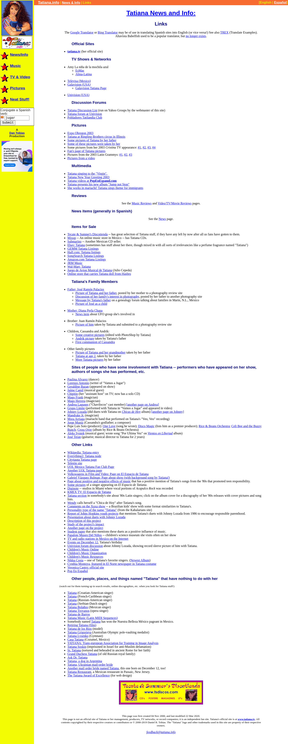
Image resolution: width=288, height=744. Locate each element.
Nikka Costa (75, 560)
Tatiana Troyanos (78, 610)
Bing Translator (108, 32)
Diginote (73, 488)
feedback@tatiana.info (161, 732)
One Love (109, 426)
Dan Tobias (17, 133)
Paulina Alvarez (77, 379)
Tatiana (72, 592)
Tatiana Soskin (76, 646)
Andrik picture (84, 338)
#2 (144, 147)
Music (10, 66)
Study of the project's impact (85, 524)
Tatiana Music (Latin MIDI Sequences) (92, 618)
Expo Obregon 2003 (80, 133)
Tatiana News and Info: (161, 13)
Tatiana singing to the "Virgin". (87, 173)
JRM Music (74, 263)
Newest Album (140, 560)
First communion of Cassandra (95, 342)
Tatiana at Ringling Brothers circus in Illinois (96, 136)
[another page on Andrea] (142, 404)
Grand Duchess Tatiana (82, 654)
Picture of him (84, 324)
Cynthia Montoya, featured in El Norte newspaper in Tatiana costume (111, 564)
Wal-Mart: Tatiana (79, 266)
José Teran (74, 437)
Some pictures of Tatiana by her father (91, 140)
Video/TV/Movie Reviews (174, 203)
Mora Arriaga (76, 419)
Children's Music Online (83, 549)
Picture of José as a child (91, 303)
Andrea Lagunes (77, 404)
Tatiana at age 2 (85, 356)
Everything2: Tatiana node (84, 456)
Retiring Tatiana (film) (81, 625)
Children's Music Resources (85, 556)
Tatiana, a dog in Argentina (84, 661)
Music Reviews (142, 203)
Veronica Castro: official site (85, 567)
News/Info (14, 55)
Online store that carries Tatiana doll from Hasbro (99, 273)
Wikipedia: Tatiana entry (83, 452)
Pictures (12, 88)
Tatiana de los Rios (79, 628)
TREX (224, 32)
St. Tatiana (74, 650)
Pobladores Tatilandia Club (84, 117)
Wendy (71, 502)
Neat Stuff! (14, 99)
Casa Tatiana (75, 639)
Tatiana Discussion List (82, 110)
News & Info (71, 2)
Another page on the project (85, 528)
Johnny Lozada (77, 411)
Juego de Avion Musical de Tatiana (89, 270)
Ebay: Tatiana (76, 245)
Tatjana (72, 603)
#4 (153, 147)
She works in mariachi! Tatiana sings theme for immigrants (105, 188)
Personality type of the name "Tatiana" (92, 510)
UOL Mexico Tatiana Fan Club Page (90, 467)
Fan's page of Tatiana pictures (86, 151)
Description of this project (84, 520)
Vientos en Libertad (160, 433)
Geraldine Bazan (78, 386)
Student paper (76, 531)
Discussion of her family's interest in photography (107, 296)
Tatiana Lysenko (77, 636)
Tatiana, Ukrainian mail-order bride (90, 664)
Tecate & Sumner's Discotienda (87, 234)
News (162, 219)
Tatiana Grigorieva (79, 632)
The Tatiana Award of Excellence (88, 675)
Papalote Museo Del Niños (84, 535)
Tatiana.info (48, 2)
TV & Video (15, 77)
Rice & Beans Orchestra (214, 426)
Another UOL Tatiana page (84, 470)
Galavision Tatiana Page (90, 88)
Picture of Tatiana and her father (95, 293)
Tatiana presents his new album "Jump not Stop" (98, 184)
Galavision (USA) (79, 84)
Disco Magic (146, 426)
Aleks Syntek (76, 433)
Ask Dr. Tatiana (77, 657)
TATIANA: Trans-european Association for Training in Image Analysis (112, 643)
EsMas (79, 70)
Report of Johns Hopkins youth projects (92, 513)
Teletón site (74, 463)
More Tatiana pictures (89, 359)
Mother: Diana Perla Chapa (85, 310)
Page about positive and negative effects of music (99, 481)
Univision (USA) (78, 95)
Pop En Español (77, 571)
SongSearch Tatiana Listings (85, 256)
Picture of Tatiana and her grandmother (100, 352)
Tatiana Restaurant (79, 672)
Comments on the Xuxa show (86, 506)
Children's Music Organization (87, 553)
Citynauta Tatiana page (82, 459)
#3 (149, 147)
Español (280, 2)
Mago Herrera (76, 401)
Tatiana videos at (92, 180)
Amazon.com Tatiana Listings (86, 259)
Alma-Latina (83, 74)
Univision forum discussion (85, 546)
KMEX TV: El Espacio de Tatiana (89, 492)
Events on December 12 (82, 542)
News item (82, 314)
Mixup (71, 238)
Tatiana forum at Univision (84, 114)
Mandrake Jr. (75, 415)
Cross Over (84, 429)
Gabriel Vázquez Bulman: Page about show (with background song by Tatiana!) (118, 477)
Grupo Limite (76, 408)
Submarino (74, 241)
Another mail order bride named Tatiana (93, 668)
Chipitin (72, 393)
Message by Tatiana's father (93, 300)
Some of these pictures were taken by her (93, 144)
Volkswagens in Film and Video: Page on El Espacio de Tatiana (108, 474)
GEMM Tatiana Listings (83, 248)
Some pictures (76, 484)
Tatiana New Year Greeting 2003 (88, 177)
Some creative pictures (90, 335)
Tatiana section (77, 495)
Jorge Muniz (75, 422)
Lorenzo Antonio (78, 383)
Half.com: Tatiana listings (83, 252)
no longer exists (196, 36)
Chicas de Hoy (131, 411)
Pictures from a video (81, 158)
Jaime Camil (75, 390)
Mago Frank (75, 397)
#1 (139, 147)
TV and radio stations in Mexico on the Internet (97, 538)
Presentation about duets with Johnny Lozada (96, 517)
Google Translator (81, 32)
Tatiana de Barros (78, 614)
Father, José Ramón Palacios (85, 289)
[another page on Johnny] (167, 411)
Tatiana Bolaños (77, 607)
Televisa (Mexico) (79, 81)
